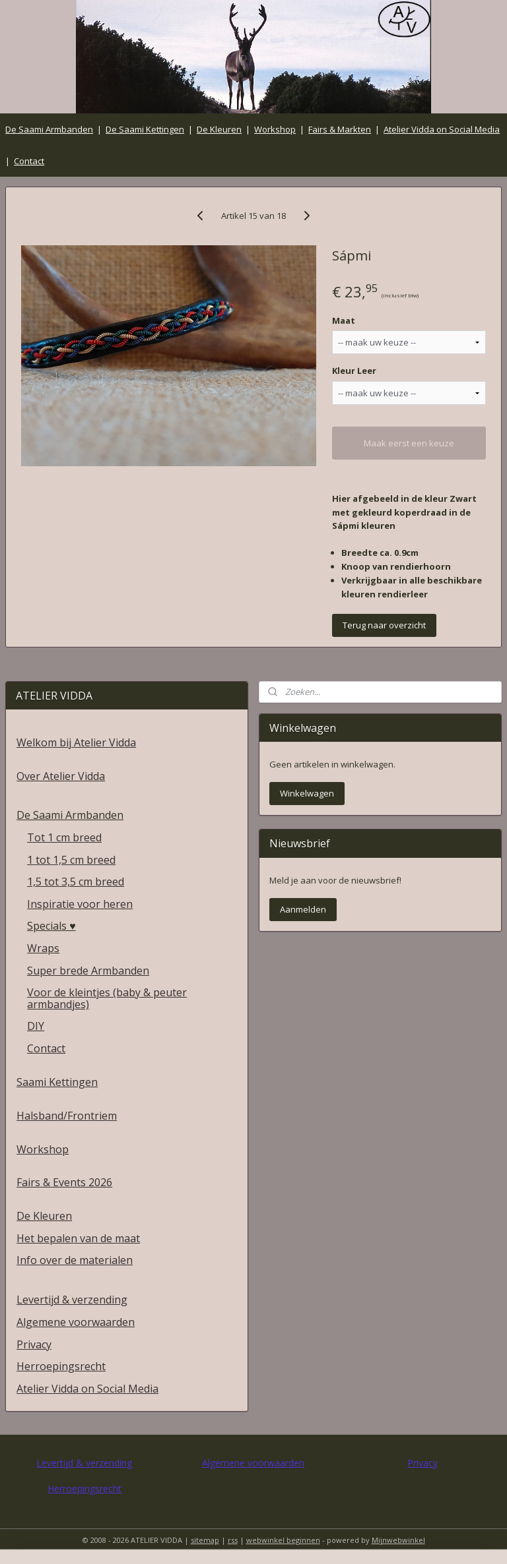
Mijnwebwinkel (398, 1540)
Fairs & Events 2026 (64, 1182)
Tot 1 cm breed (64, 837)
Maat (343, 320)
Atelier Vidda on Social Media (442, 129)
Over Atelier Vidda (61, 776)
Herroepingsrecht (61, 1366)
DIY (35, 1026)
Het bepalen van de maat (78, 1238)
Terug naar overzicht (384, 626)
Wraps (43, 948)
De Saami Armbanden (49, 129)
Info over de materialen (75, 1260)
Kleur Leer (354, 371)
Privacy (34, 1344)
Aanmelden (303, 909)
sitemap (205, 1540)
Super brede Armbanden (88, 970)
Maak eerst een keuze (409, 443)
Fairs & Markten (339, 129)
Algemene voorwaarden (76, 1322)
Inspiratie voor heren (80, 904)
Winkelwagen (307, 793)
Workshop (275, 129)
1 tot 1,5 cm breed (71, 860)
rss (233, 1540)
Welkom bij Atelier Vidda (76, 742)
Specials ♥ (51, 925)
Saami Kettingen (57, 1082)
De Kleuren (219, 129)
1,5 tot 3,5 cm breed (75, 881)
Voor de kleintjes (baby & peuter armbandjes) (107, 998)
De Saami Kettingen (145, 129)
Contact (29, 161)
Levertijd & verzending (72, 1299)
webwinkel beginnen (283, 1540)
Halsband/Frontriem (67, 1115)
